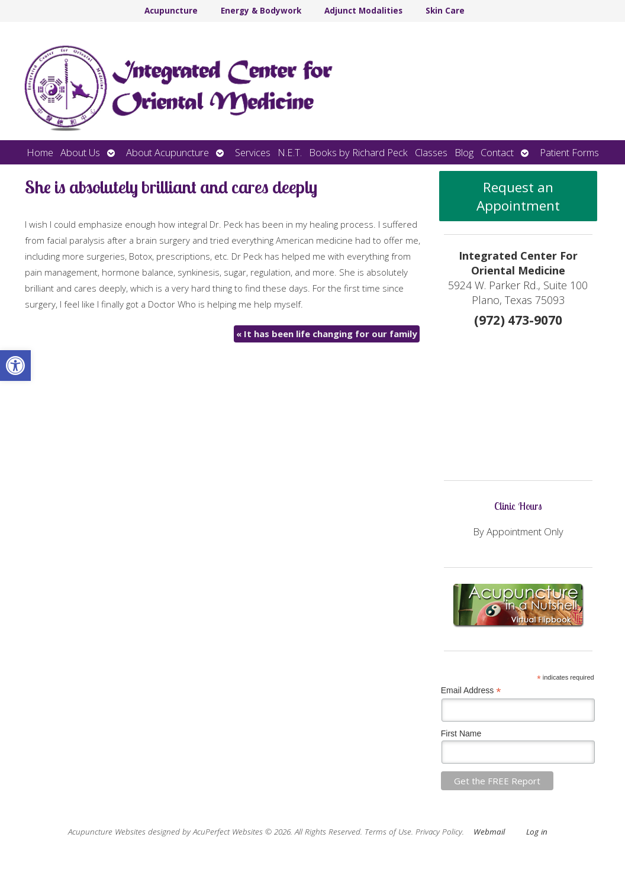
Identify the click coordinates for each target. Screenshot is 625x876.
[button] (15, 365)
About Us (80, 152)
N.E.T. (290, 152)
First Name (461, 733)
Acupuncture (171, 10)
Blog (464, 152)
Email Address (471, 690)
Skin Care (445, 10)
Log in (536, 831)
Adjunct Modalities (363, 10)
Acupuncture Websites (107, 831)
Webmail (489, 831)
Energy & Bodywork (261, 10)
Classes (431, 152)
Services (252, 152)
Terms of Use (388, 831)
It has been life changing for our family (326, 334)
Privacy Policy (438, 831)
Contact (497, 152)
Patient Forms (569, 152)
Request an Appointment (518, 196)
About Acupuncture (167, 152)
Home (40, 152)
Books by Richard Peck (358, 152)
